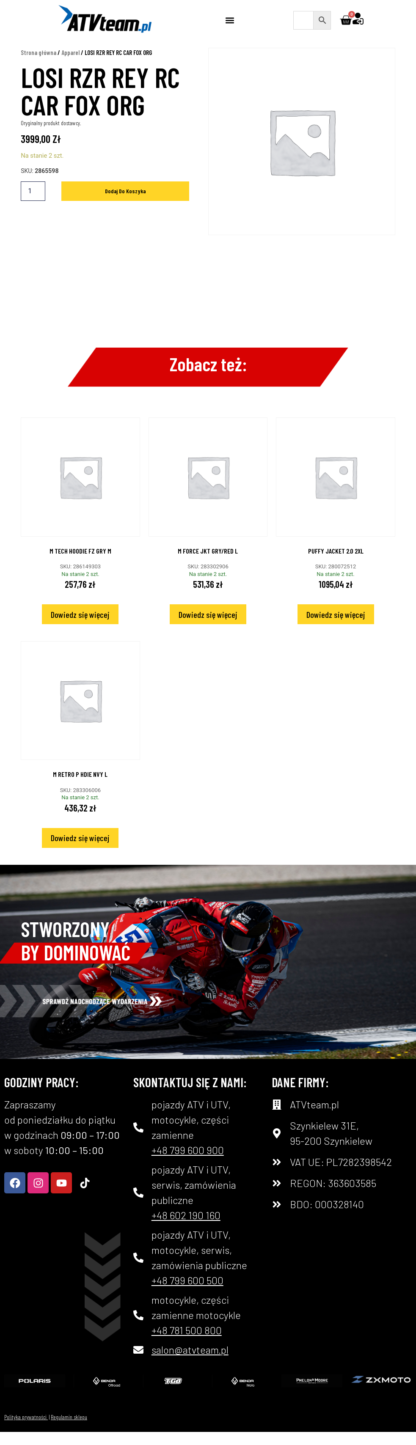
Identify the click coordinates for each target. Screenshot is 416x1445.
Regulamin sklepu (69, 1430)
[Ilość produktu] (33, 204)
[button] (230, 20)
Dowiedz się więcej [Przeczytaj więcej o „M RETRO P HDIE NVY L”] (80, 851)
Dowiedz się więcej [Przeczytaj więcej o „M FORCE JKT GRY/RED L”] (208, 627)
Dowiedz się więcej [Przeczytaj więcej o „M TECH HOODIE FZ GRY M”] (80, 627)
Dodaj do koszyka (125, 204)
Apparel (70, 65)
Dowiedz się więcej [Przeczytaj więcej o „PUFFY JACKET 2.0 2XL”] (335, 627)
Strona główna (38, 65)
